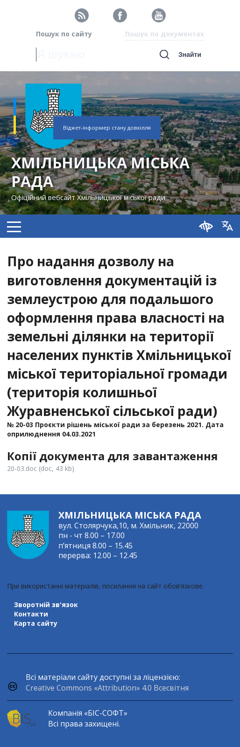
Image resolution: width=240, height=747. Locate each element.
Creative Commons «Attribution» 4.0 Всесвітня (107, 688)
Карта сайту (35, 623)
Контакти (31, 613)
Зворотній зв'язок (46, 604)
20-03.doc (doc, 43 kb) (40, 468)
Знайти (189, 54)
